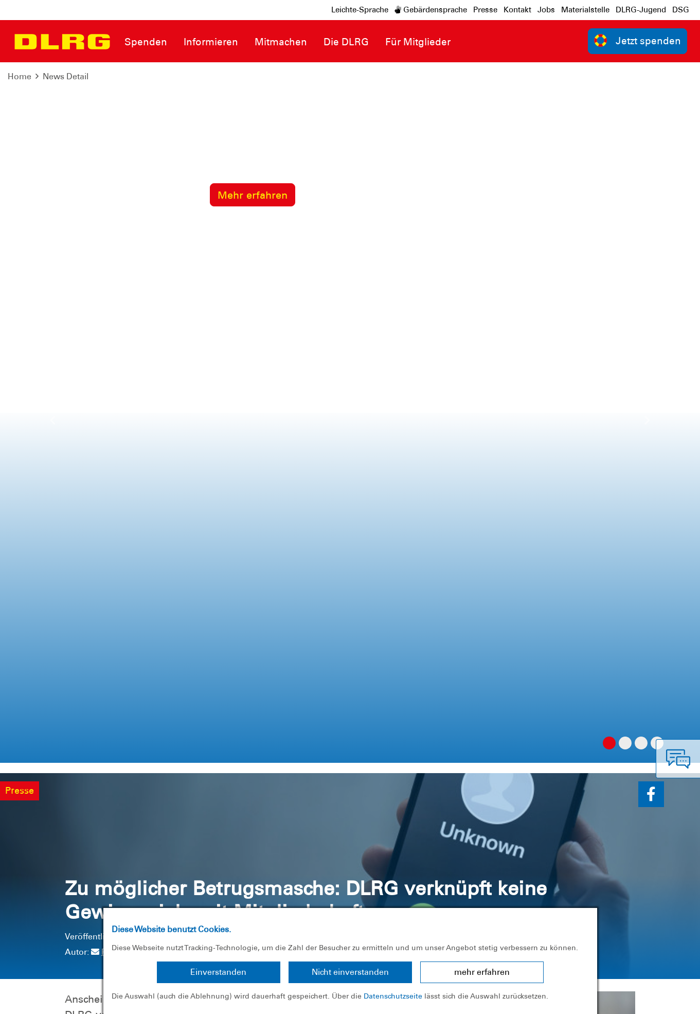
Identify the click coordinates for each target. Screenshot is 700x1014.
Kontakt (517, 9)
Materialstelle (585, 9)
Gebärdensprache (430, 9)
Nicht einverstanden (350, 972)
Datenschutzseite (393, 996)
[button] (651, 94)
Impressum (34, 998)
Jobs (546, 9)
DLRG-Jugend (641, 9)
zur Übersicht (598, 535)
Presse (485, 9)
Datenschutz (87, 998)
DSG (680, 9)
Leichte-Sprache (359, 9)
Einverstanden (218, 972)
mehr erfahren (482, 972)
